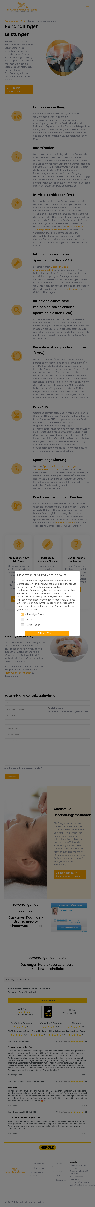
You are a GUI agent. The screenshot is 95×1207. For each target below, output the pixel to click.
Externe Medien (30, 626)
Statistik (26, 621)
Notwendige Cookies (33, 616)
